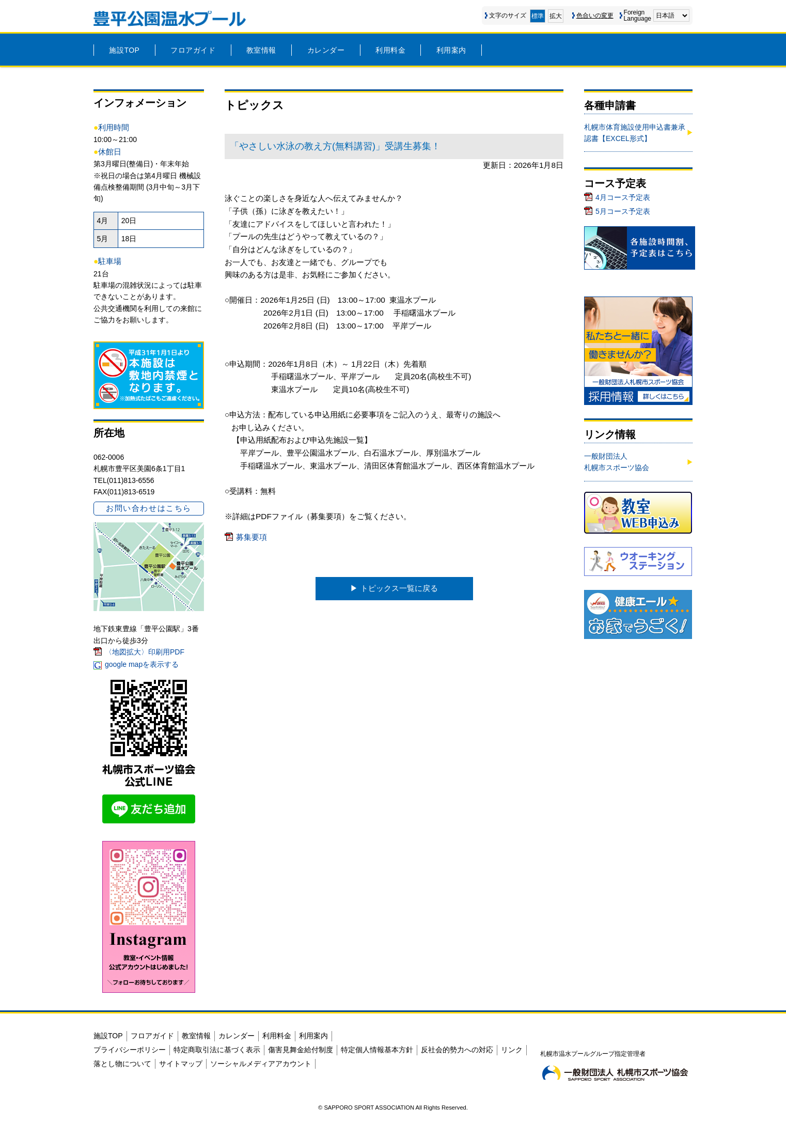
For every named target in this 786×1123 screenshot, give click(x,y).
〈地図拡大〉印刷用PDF (144, 652)
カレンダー (326, 50)
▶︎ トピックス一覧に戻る (393, 588)
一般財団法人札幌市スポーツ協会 (616, 462)
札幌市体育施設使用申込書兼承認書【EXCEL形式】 (634, 133)
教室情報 (261, 50)
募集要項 (251, 537)
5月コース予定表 (622, 211)
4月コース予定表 (622, 197)
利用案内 (451, 50)
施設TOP (124, 50)
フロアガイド (192, 50)
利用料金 (390, 50)
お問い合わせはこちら (148, 508)
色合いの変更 (595, 15)
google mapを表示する (142, 664)
